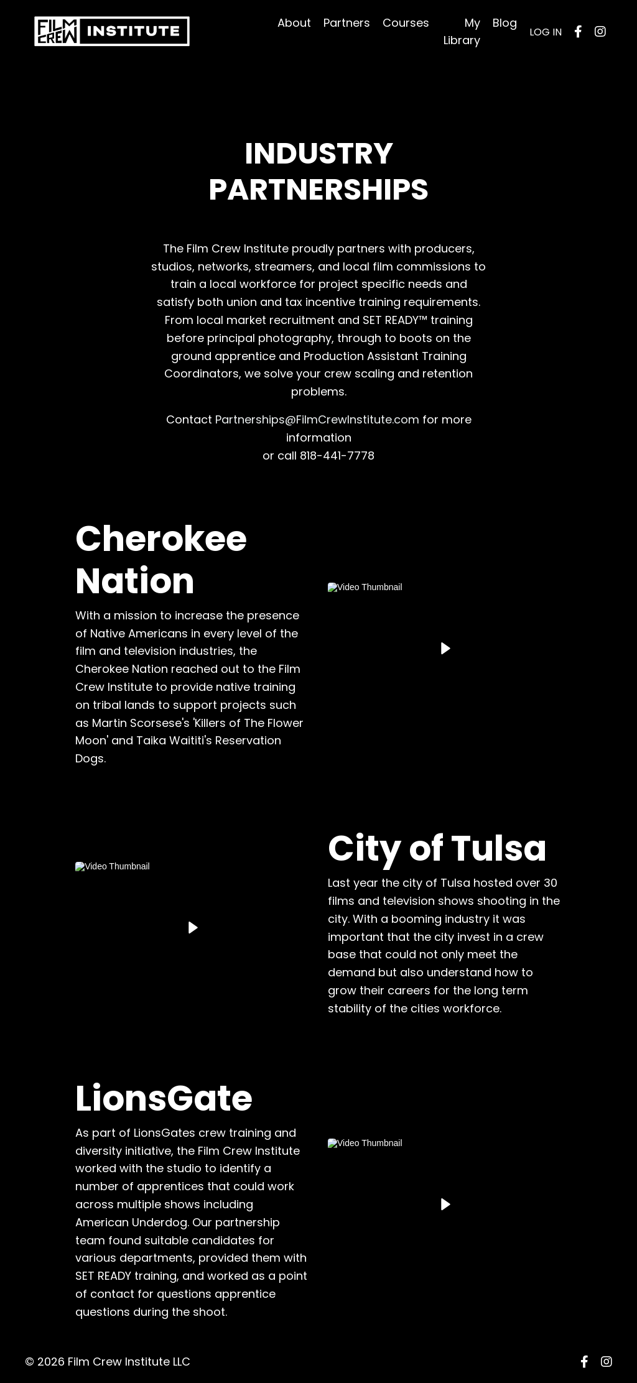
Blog (505, 22)
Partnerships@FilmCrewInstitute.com (317, 419)
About (294, 22)
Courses (406, 22)
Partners (346, 22)
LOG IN (545, 32)
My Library (462, 32)
